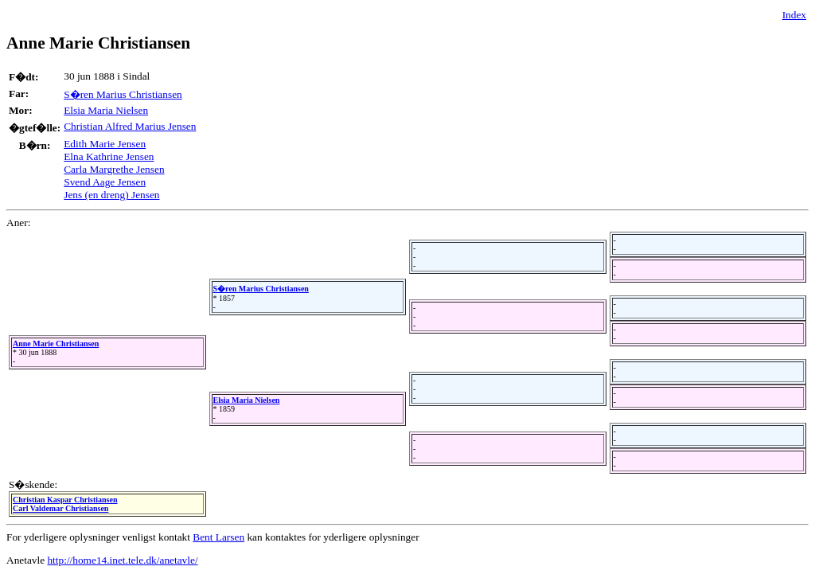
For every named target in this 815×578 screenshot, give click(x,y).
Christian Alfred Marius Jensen (130, 126)
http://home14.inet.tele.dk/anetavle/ (122, 560)
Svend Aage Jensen (105, 182)
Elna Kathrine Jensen (109, 156)
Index (794, 15)
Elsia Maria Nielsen (106, 110)
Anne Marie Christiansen (56, 343)
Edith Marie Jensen (105, 144)
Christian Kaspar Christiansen (65, 499)
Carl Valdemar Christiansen (60, 508)
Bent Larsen (218, 537)
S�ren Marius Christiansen (123, 94)
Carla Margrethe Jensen (114, 169)
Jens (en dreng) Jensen (111, 195)
